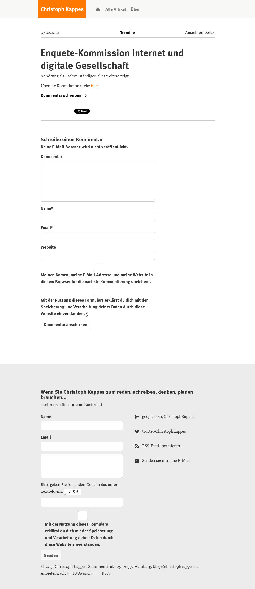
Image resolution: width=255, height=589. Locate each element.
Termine (127, 32)
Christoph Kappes (62, 9)
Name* (47, 208)
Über (135, 9)
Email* (47, 227)
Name (46, 416)
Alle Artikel (115, 9)
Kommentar (51, 156)
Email (46, 437)
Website (48, 247)
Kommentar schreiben (64, 95)
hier (94, 86)
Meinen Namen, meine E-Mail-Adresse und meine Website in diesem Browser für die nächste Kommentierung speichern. (97, 278)
